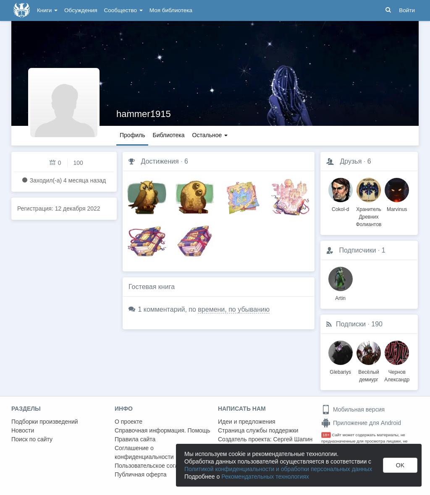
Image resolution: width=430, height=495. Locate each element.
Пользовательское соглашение (157, 465)
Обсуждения (80, 10)
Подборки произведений (44, 421)
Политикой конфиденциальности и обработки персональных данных (278, 469)
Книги (47, 10)
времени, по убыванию (234, 309)
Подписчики (357, 250)
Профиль (132, 135)
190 (377, 324)
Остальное (210, 135)
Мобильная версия (353, 409)
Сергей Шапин (292, 439)
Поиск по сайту (31, 439)
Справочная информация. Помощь (162, 430)
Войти (407, 10)
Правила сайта (135, 439)
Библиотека (168, 135)
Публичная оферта (141, 474)
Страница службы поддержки (258, 430)
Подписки (351, 324)
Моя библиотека (170, 10)
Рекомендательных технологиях (265, 476)
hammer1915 (143, 114)
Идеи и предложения (246, 421)
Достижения (159, 161)
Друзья (351, 161)
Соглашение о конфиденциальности (144, 452)
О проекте (128, 421)
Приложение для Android (361, 422)
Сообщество (123, 10)
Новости (22, 430)
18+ (326, 434)
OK (400, 465)
